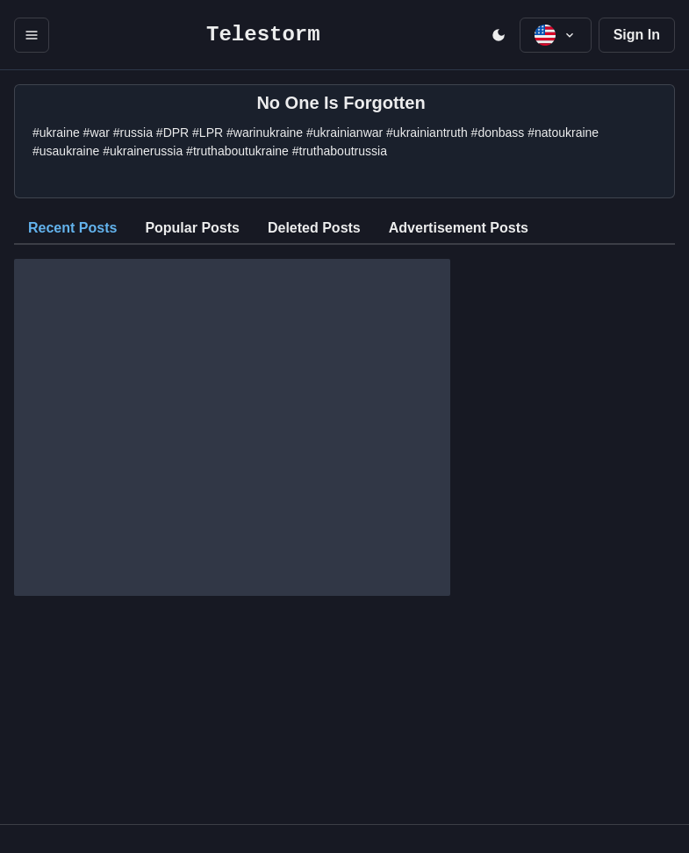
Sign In (637, 34)
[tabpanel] (344, 420)
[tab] (72, 228)
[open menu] (31, 35)
